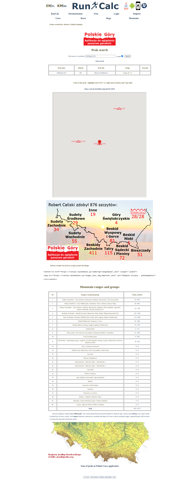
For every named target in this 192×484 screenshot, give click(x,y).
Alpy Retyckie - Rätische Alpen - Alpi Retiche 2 (90, 367)
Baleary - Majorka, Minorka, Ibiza (90, 398)
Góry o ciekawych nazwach (90, 348)
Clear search (99, 61)
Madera (90, 383)
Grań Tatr (90, 355)
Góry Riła (90, 371)
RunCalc (55, 14)
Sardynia (90, 390)
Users (58, 18)
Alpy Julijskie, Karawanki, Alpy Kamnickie (90, 379)
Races (83, 18)
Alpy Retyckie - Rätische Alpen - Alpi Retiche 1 (90, 363)
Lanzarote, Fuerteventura (90, 386)
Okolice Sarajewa (90, 375)
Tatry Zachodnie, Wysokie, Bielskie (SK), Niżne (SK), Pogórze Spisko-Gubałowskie (90, 318)
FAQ (96, 14)
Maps (108, 18)
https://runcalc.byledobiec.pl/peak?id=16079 (100, 89)
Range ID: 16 (127, 73)
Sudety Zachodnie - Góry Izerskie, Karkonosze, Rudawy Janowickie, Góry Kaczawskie (90, 301)
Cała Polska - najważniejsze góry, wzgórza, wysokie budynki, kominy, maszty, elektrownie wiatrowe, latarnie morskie (90, 343)
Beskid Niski (90, 330)
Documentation (76, 14)
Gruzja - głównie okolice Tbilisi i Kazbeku (90, 406)
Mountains (134, 18)
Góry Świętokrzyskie (90, 338)
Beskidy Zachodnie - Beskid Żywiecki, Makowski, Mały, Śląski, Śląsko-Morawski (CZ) (90, 315)
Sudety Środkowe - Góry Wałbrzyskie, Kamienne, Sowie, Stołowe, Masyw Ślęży (90, 305)
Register (137, 14)
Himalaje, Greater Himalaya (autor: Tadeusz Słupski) (90, 402)
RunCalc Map (100, 144)
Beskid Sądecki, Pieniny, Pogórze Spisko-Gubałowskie (90, 326)
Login (116, 14)
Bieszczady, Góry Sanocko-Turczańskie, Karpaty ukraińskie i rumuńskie (90, 334)
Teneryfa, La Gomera (90, 394)
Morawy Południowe (90, 359)
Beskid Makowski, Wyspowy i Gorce (90, 322)
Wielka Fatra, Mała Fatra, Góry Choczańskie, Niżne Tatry (90, 351)
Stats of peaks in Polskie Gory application (100, 467)
